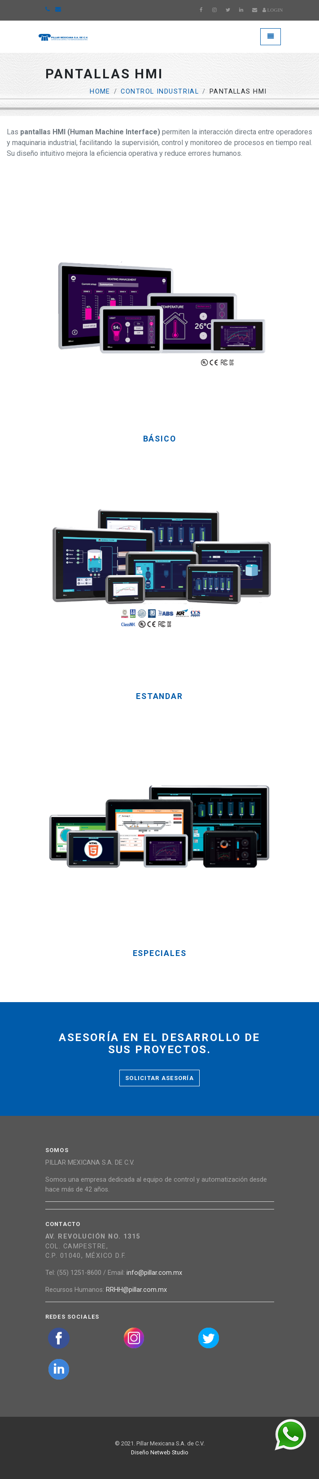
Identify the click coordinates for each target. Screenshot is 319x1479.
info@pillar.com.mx (154, 1273)
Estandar (159, 696)
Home (100, 91)
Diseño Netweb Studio (159, 1452)
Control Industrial (160, 91)
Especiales (160, 953)
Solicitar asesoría (159, 1078)
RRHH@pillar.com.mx (136, 1290)
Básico (159, 439)
